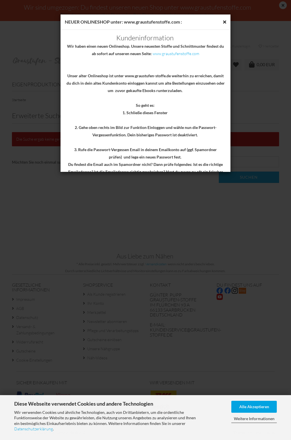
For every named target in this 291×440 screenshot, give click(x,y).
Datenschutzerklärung (33, 428)
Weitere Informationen (254, 418)
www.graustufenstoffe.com (176, 53)
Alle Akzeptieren (254, 406)
